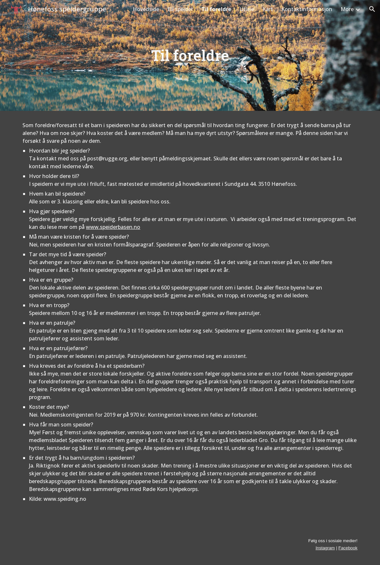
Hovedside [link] (146, 9)
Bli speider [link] (180, 9)
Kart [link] (268, 9)
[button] (372, 9)
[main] (190, 55)
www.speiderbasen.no (113, 226)
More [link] (347, 9)
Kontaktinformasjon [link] (306, 9)
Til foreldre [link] (216, 9)
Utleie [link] (247, 9)
